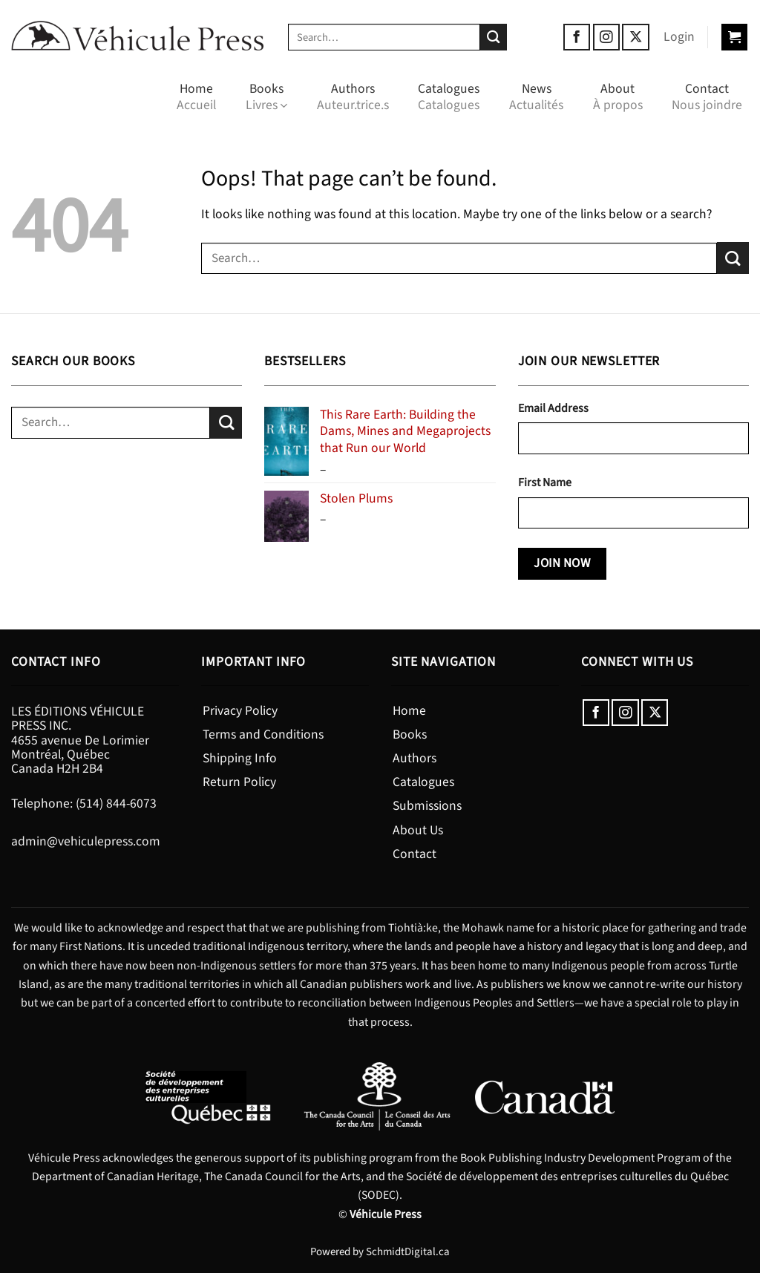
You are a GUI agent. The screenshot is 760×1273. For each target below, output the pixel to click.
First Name (544, 482)
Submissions (427, 805)
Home (196, 96)
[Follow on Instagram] (606, 37)
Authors (353, 96)
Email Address (553, 408)
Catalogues (448, 96)
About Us (418, 830)
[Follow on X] (635, 37)
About (618, 96)
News (536, 96)
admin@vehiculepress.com (85, 841)
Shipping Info (240, 758)
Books (266, 96)
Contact (707, 96)
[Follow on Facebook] (576, 37)
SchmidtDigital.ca (408, 1252)
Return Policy (239, 782)
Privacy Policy (240, 710)
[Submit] (494, 37)
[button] (679, 37)
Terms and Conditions (263, 734)
